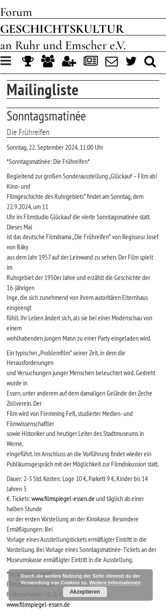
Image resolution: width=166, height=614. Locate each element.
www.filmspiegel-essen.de (63, 498)
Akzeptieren (85, 592)
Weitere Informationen (115, 582)
